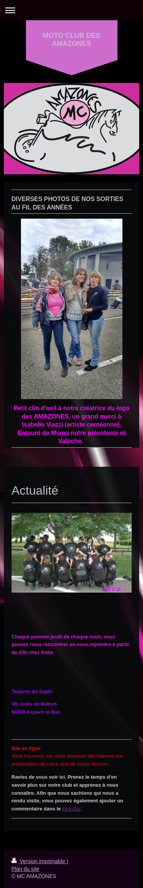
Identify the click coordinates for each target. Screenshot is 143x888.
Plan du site (25, 869)
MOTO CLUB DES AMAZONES (71, 39)
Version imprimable (39, 861)
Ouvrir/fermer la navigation (71, 10)
